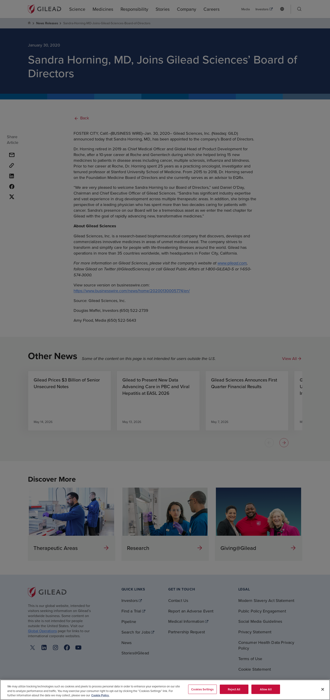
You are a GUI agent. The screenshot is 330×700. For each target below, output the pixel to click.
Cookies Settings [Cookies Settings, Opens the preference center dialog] (202, 689)
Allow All (266, 689)
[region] (165, 690)
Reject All (234, 689)
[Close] (323, 689)
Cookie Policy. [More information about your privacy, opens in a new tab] (100, 695)
